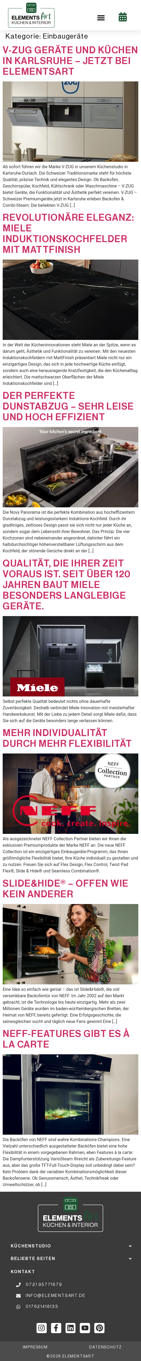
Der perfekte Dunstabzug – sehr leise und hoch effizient (68, 406)
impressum (35, 1347)
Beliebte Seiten (33, 1259)
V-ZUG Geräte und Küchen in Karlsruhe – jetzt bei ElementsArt (70, 61)
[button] (101, 18)
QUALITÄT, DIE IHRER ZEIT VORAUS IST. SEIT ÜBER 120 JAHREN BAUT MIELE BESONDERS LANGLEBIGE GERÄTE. (67, 585)
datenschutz (105, 1347)
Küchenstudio (31, 1246)
